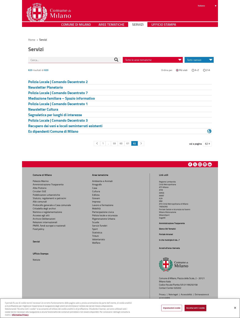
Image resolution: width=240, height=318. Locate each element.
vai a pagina (195, 143)
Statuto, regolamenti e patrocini (49, 198)
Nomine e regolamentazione (47, 212)
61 (127, 143)
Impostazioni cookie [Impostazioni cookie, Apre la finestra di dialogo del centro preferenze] (171, 308)
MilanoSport (164, 215)
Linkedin (210, 164)
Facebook (190, 164)
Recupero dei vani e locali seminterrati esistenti (65, 125)
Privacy (162, 294)
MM (160, 201)
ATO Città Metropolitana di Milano (173, 203)
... (108, 143)
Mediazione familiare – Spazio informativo (61, 98)
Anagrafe (97, 184)
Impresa (96, 201)
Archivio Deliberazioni (44, 218)
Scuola (95, 222)
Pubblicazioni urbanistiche (46, 194)
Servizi (138, 31)
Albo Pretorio (39, 188)
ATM (161, 190)
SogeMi (162, 217)
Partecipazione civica (103, 212)
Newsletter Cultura (43, 109)
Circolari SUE (39, 191)
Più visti (183, 70)
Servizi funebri (99, 225)
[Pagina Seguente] (141, 143)
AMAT (161, 195)
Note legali (173, 294)
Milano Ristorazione (167, 212)
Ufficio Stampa (163, 31)
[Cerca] (116, 60)
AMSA (161, 192)
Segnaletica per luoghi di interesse (55, 114)
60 (121, 143)
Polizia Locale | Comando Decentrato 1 (58, 103)
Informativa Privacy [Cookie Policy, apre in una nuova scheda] (20, 315)
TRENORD (163, 206)
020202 (177, 288)
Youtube (200, 164)
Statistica (97, 232)
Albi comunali (40, 201)
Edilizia (95, 194)
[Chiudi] (235, 308)
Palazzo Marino (41, 181)
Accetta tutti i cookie (195, 308)
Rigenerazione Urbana (103, 218)
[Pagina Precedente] (97, 143)
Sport (95, 229)
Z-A (208, 70)
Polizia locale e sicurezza (105, 215)
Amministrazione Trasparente (48, 184)
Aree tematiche (111, 31)
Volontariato (98, 239)
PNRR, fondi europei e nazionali (49, 225)
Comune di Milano (76, 31)
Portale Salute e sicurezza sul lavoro (174, 209)
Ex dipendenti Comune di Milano (53, 131)
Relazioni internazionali (45, 222)
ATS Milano (164, 187)
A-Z (197, 70)
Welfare (96, 242)
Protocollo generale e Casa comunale (52, 205)
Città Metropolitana (167, 184)
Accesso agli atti (41, 215)
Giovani (96, 198)
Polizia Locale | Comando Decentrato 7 (58, 92)
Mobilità (96, 208)
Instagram (205, 164)
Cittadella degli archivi (44, 208)
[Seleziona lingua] (207, 13)
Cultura (96, 191)
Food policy (38, 229)
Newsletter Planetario (45, 87)
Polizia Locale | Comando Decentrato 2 (58, 81)
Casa (94, 188)
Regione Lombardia (167, 181)
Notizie (36, 259)
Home (31, 39)
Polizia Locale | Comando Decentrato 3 (58, 120)
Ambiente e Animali (102, 181)
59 (114, 143)
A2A (161, 198)
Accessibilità (186, 294)
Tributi (95, 236)
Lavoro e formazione (102, 205)
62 (134, 143)
